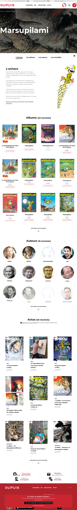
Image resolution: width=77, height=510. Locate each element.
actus (49, 5)
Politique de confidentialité (38, 505)
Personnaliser (48, 502)
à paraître (29, 5)
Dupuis (8, 5)
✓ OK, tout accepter (30, 502)
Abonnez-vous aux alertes (29, 326)
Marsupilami (14, 11)
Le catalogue (7, 11)
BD (35, 5)
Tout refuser (39, 502)
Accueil (2, 11)
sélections (42, 5)
